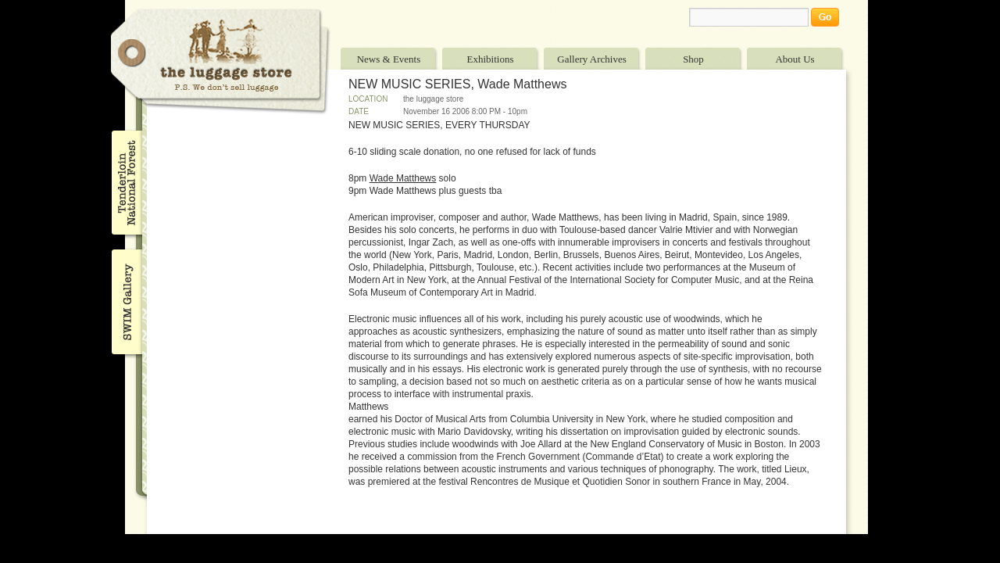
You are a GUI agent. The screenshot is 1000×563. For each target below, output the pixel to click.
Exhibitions (490, 59)
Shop (693, 59)
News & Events (389, 59)
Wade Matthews (403, 178)
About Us (794, 59)
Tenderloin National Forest (125, 182)
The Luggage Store (220, 61)
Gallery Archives (591, 59)
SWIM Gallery (125, 299)
